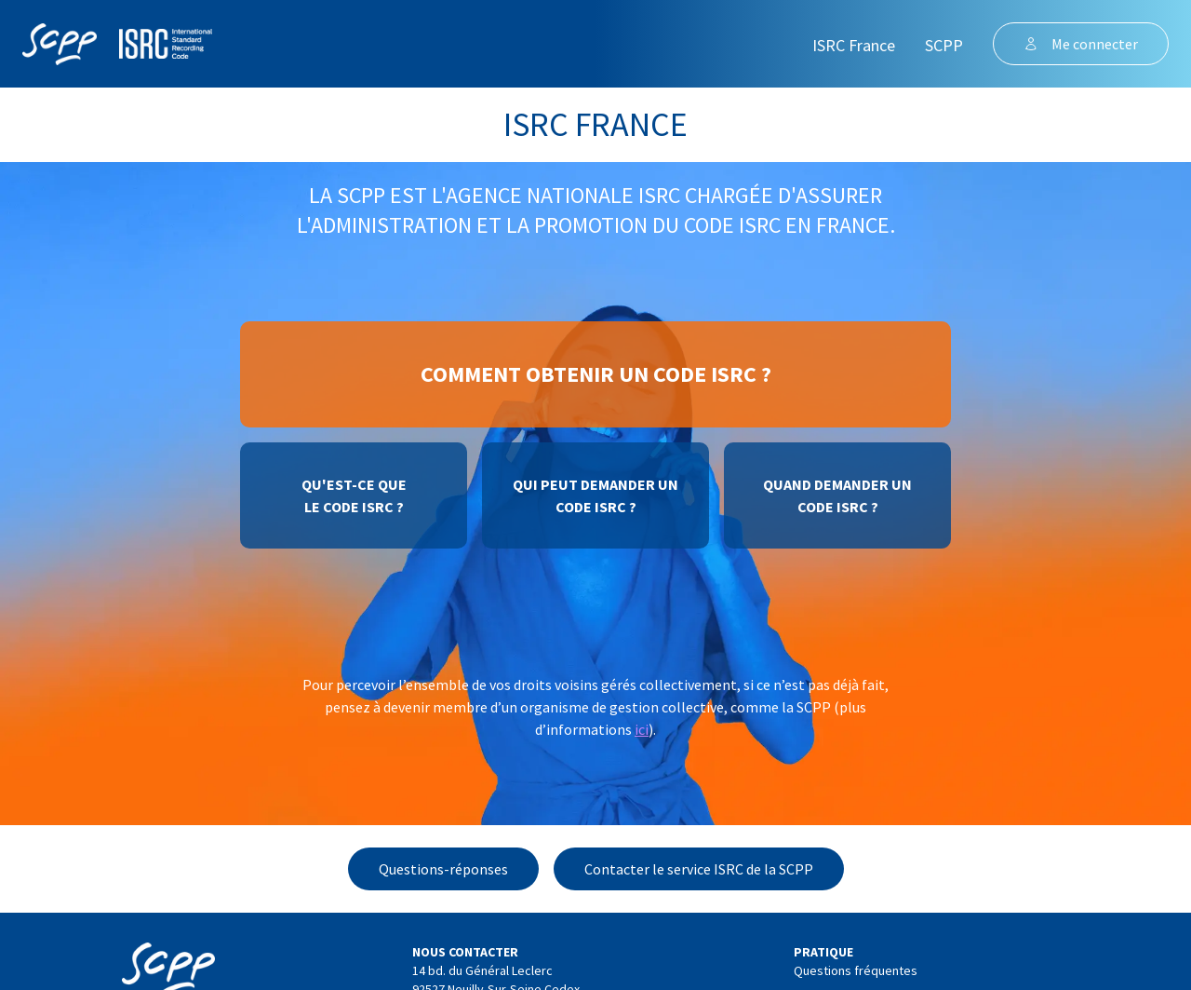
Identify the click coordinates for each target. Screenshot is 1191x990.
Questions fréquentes (855, 970)
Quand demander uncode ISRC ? (837, 495)
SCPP (944, 45)
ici (642, 729)
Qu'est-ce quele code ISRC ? (354, 495)
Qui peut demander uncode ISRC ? (595, 495)
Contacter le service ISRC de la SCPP (698, 869)
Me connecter (1081, 43)
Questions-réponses (443, 869)
